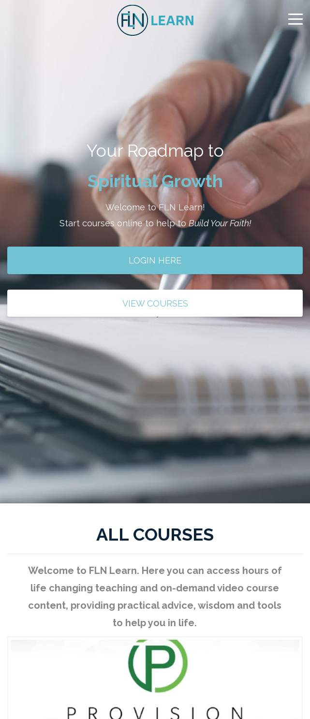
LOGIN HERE (155, 260)
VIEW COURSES (155, 303)
